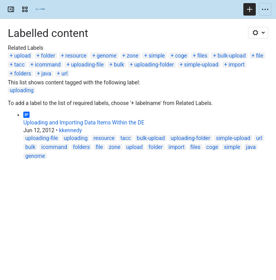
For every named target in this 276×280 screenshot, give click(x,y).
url (64, 73)
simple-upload (201, 64)
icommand (48, 64)
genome (107, 55)
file (260, 55)
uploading (21, 90)
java (46, 73)
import (237, 64)
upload (22, 55)
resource (75, 55)
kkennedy (70, 130)
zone (132, 55)
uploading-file (87, 64)
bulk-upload (232, 55)
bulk (119, 64)
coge (181, 55)
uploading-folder (154, 64)
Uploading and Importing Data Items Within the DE (83, 122)
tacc (19, 64)
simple (156, 55)
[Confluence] (40, 9)
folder (48, 55)
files (202, 55)
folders (22, 73)
